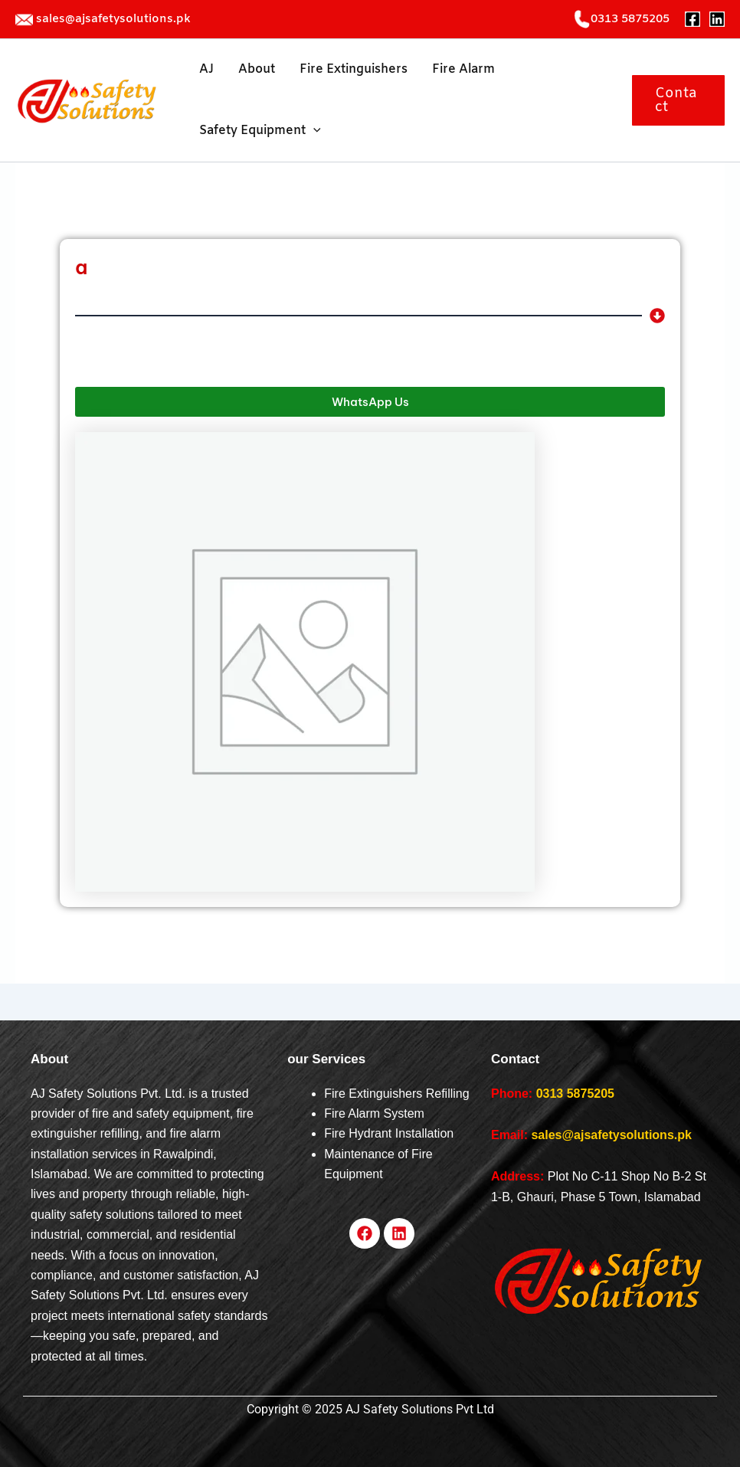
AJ (206, 69)
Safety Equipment (260, 131)
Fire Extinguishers (354, 69)
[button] (678, 100)
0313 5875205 (575, 1093)
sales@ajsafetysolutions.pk (113, 19)
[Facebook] (692, 19)
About (256, 69)
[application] (313, 131)
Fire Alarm (463, 69)
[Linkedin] (717, 19)
